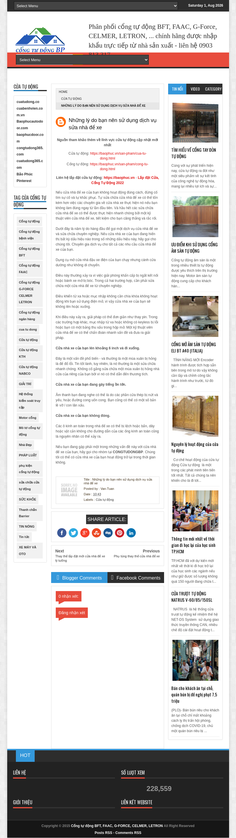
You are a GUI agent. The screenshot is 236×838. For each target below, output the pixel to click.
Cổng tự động (29, 221)
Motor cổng (27, 417)
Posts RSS (103, 833)
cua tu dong (28, 329)
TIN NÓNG (27, 526)
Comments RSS (128, 833)
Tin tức (24, 537)
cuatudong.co (28, 102)
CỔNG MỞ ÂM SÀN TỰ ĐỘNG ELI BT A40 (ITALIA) (193, 347)
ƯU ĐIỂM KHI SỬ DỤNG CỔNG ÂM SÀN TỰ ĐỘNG (194, 247)
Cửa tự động (71, 98)
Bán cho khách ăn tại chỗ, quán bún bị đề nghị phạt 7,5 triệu (194, 694)
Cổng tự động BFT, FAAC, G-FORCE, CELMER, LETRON (117, 826)
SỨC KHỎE (27, 499)
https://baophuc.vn (119, 178)
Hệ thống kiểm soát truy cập (29, 400)
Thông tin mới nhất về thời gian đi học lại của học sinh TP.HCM (193, 544)
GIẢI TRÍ (25, 384)
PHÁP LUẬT (28, 455)
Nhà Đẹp (25, 445)
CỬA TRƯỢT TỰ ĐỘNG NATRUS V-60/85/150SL (191, 596)
